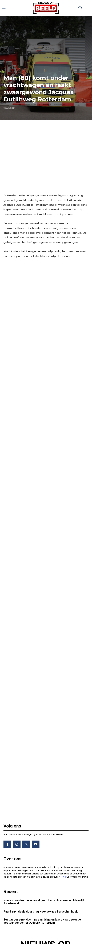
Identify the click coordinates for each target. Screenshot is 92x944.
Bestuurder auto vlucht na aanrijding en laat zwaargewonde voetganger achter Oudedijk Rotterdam (42, 864)
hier (64, 820)
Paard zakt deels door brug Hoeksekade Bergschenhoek (40, 855)
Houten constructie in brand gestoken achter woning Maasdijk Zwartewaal (44, 845)
